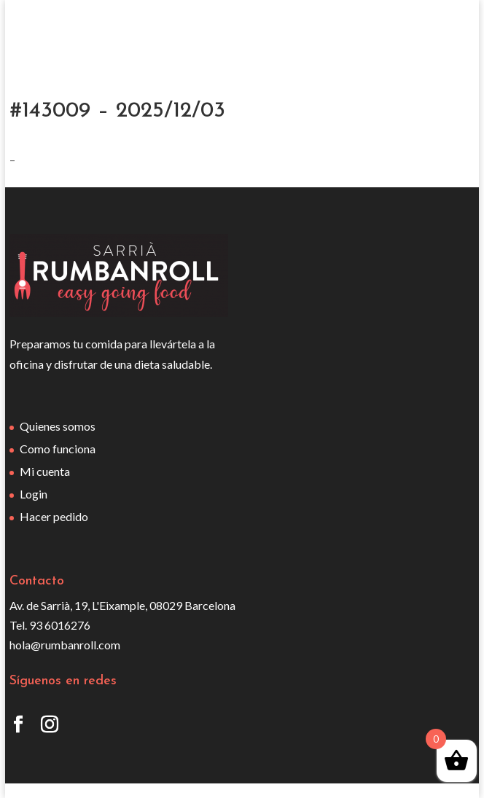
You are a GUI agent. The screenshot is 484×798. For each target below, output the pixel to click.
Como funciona (57, 448)
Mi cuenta (45, 471)
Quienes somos (57, 426)
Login (33, 494)
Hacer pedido (54, 516)
